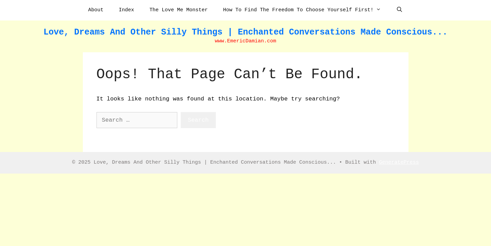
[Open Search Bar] (399, 10)
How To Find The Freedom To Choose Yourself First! (305, 10)
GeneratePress (399, 162)
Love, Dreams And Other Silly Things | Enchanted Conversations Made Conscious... (245, 32)
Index (126, 10)
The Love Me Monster (178, 10)
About (95, 10)
